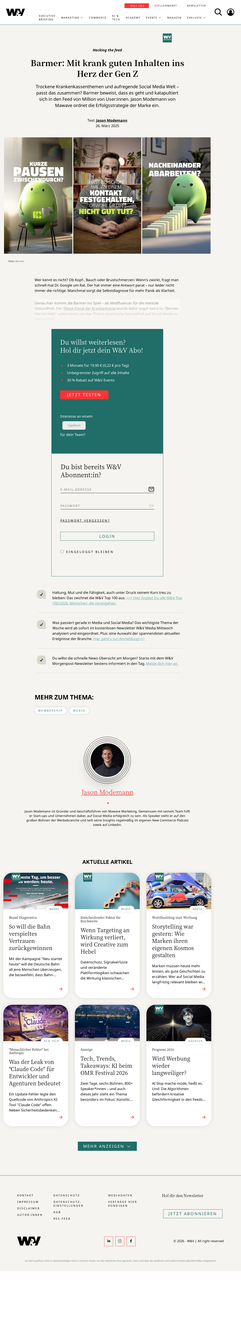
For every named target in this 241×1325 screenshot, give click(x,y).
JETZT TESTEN (84, 394)
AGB (57, 1212)
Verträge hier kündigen (122, 1204)
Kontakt (25, 1195)
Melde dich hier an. (162, 663)
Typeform (74, 425)
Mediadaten (120, 1195)
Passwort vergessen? (85, 520)
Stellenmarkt (166, 5)
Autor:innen (30, 1215)
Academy (133, 17)
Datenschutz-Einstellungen (68, 1204)
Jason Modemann (111, 120)
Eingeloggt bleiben (90, 552)
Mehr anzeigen (107, 1146)
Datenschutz (66, 1195)
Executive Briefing (47, 17)
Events (151, 17)
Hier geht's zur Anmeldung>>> (119, 638)
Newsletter (196, 5)
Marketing (70, 17)
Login (107, 536)
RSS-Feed (62, 1218)
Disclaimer (28, 1208)
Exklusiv (194, 17)
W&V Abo (138, 5)
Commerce (97, 17)
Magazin (174, 17)
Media (79, 710)
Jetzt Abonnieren (193, 1213)
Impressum (28, 1202)
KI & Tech (116, 17)
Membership (50, 710)
